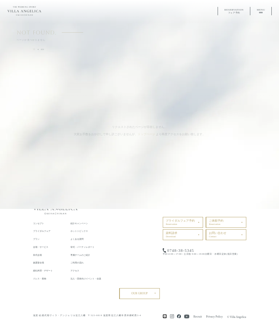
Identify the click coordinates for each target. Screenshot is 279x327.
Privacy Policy (214, 316)
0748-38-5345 (180, 250)
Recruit (198, 316)
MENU (261, 10)
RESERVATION (234, 11)
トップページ (146, 134)
